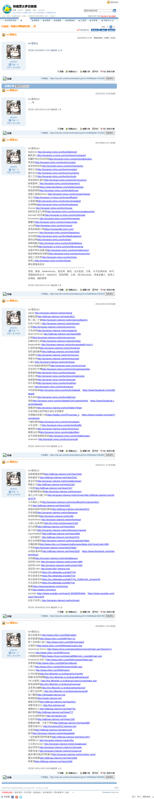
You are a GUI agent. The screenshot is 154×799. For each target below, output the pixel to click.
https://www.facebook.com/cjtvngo (50, 586)
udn (3, 16)
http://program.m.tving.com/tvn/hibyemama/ (60, 246)
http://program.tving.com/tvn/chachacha (62, 166)
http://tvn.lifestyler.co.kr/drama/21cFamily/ (61, 673)
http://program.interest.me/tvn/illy (57, 516)
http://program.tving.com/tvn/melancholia (56, 222)
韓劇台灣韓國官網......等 (23, 26)
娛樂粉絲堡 (16, 16)
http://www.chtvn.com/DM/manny (53, 670)
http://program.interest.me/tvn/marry (63, 491)
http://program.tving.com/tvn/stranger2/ (60, 183)
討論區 (24, 20)
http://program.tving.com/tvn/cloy (54, 239)
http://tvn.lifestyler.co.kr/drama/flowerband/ (67, 677)
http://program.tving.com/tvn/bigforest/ (57, 152)
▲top (116, 788)
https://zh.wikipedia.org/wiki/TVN (59, 572)
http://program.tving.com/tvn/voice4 (54, 225)
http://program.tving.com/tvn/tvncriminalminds (60, 376)
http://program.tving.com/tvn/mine (59, 257)
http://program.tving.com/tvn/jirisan (53, 260)
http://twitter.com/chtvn (44, 589)
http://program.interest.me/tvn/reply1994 (61, 565)
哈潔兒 (20, 10)
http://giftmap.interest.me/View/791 (58, 708)
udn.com (115, 792)
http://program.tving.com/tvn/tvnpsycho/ (69, 253)
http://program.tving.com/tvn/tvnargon (54, 386)
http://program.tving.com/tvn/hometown (59, 218)
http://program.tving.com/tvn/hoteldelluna (61, 243)
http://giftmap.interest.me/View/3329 (61, 551)
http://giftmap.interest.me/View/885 (72, 722)
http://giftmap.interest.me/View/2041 (58, 477)
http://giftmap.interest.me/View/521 (58, 701)
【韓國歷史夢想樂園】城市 (37, 16)
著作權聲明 (47, 792)
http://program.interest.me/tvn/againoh (57, 330)
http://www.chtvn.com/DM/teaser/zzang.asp (59, 645)
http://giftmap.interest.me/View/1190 (56, 719)
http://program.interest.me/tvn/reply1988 (61, 561)
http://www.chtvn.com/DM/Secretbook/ (57, 663)
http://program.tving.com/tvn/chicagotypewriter (66, 369)
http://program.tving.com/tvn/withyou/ (56, 397)
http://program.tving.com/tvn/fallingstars (69, 435)
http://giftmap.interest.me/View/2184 (56, 484)
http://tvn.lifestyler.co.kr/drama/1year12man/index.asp (69, 680)
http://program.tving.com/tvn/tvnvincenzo (65, 180)
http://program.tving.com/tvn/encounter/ (55, 162)
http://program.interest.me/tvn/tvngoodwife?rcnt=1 (67, 344)
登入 (134, 797)
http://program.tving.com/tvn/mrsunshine (58, 173)
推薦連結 (70, 20)
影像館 (57, 20)
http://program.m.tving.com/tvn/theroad (65, 215)
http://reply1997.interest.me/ (55, 568)
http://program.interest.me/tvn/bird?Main (56, 547)
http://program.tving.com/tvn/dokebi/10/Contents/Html (60, 400)
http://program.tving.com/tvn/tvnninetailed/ (59, 201)
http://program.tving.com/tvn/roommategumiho (71, 211)
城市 (8, 16)
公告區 (82, 20)
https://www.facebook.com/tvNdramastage (61, 187)
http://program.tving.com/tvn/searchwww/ (69, 194)
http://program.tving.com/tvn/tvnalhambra (70, 159)
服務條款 (37, 792)
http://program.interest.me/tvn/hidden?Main (59, 407)
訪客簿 (93, 20)
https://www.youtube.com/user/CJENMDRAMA (61, 593)
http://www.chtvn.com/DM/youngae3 (65, 642)
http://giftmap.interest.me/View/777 (55, 712)
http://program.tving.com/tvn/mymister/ (57, 169)
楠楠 (34, 10)
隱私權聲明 (58, 792)
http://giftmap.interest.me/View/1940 (63, 474)
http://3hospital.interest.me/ (51, 694)
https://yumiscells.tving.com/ (59, 229)
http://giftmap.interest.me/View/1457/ (71, 737)
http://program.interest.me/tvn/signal (53, 313)
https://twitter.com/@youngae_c (63, 414)
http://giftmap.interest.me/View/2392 (51, 505)
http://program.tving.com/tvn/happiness (59, 232)
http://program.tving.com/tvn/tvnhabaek (60, 390)
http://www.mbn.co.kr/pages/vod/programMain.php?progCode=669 (74, 544)
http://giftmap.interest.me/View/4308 (60, 351)
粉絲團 (7, 797)
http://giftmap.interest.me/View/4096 (62, 334)
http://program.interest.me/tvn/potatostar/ (65, 744)
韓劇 (24, 16)
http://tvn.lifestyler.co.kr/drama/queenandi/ (66, 691)
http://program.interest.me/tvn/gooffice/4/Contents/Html (70, 502)
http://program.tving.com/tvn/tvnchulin (56, 176)
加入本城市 (17, 13)
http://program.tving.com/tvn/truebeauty (57, 204)
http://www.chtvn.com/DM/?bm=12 (57, 638)
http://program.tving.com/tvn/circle (68, 365)
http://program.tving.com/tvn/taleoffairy (59, 432)
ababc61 (41, 10)
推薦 (113, 38)
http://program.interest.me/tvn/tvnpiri (60, 323)
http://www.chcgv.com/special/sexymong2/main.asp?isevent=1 (79, 649)
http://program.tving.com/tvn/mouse (54, 208)
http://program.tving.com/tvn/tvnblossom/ (68, 250)
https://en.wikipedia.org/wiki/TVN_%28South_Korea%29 (71, 579)
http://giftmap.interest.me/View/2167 (53, 488)
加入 (139, 797)
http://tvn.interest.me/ (54, 705)
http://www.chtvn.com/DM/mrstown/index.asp (69, 659)
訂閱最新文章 (51, 13)
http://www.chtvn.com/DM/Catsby (59, 635)
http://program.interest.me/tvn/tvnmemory (54, 327)
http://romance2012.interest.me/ (59, 726)
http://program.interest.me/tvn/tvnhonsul (58, 355)
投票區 (46, 20)
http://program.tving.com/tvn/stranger (56, 372)
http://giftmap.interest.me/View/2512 (70, 509)
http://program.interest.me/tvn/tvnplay (61, 341)
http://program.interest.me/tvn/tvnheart (55, 362)
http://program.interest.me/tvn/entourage (58, 358)
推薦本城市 (27, 13)
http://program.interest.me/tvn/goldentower (59, 481)
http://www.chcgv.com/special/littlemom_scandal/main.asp (72, 656)
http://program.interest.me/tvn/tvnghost (60, 348)
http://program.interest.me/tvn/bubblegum (56, 558)
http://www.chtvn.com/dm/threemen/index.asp (58, 666)
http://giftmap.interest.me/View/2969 (61, 533)
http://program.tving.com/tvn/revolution (59, 421)
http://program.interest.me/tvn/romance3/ (60, 751)
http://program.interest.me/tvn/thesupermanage (61, 530)
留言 (9, 67)
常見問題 (27, 792)
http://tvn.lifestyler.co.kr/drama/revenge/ (60, 684)
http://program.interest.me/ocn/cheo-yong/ (73, 754)
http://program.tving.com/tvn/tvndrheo (56, 383)
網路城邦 (114, 2)
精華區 (35, 20)
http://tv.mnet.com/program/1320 (61, 523)
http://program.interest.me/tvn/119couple (61, 747)
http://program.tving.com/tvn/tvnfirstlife (62, 425)
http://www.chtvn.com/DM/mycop (53, 652)
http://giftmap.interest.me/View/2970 (60, 537)
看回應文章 (83, 30)
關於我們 (18, 792)
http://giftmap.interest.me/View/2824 (56, 526)
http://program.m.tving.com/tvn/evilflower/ (56, 197)
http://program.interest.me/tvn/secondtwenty (65, 320)
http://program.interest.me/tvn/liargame (57, 512)
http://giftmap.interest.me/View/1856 (58, 758)
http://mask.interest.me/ (49, 698)
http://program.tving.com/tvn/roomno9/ (58, 439)
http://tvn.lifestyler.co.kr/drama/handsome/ (63, 687)
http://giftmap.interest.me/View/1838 (53, 761)
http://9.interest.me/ (56, 715)
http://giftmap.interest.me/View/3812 (56, 316)
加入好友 (16, 67)
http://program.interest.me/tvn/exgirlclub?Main (65, 540)
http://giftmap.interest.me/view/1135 (53, 729)
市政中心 (107, 20)
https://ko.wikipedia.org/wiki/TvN (58, 575)
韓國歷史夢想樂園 (25, 6)
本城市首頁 (10, 20)
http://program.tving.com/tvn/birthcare (59, 190)
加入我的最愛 (39, 13)
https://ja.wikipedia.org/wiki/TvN (58, 582)
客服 (67, 792)
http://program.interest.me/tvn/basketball (54, 733)
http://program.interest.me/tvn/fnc (57, 740)
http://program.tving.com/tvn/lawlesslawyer (59, 236)
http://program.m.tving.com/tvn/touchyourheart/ (61, 155)
